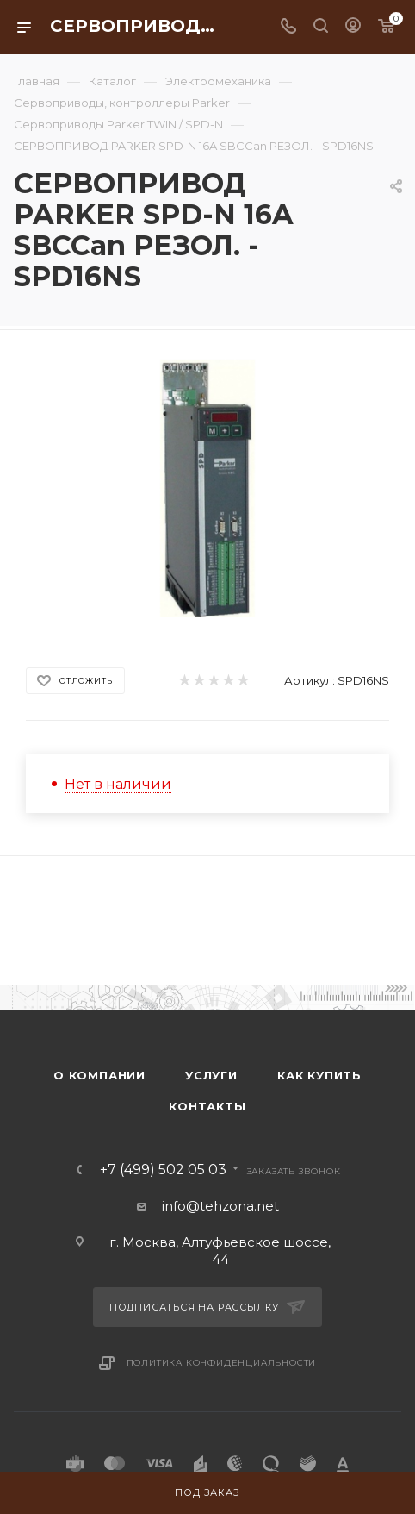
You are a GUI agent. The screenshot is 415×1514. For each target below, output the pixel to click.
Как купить (319, 1075)
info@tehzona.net (220, 1206)
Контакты (207, 1106)
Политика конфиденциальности (222, 1362)
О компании (99, 1075)
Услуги (211, 1075)
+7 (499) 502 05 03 (163, 1170)
